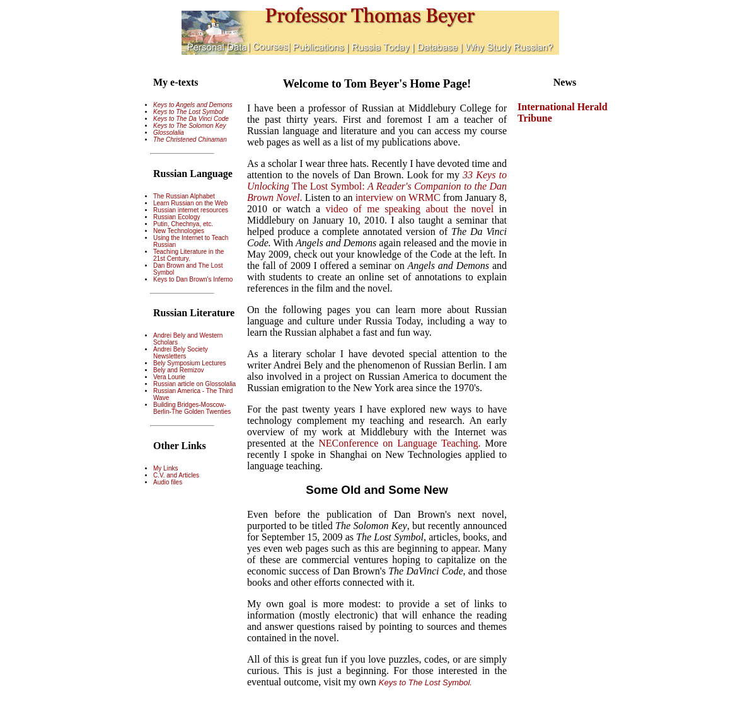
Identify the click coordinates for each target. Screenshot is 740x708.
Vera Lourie (169, 377)
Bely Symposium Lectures (189, 363)
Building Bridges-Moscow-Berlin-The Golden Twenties (192, 408)
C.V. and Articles (176, 475)
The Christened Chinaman (190, 139)
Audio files (167, 482)
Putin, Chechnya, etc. (183, 223)
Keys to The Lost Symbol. (425, 682)
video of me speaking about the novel (412, 208)
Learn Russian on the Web (190, 203)
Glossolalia (168, 132)
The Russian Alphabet (184, 196)
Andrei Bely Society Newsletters (180, 353)
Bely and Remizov (178, 370)
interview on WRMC (399, 197)
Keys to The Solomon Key (189, 125)
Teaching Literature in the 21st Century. (188, 255)
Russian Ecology (176, 217)
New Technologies (178, 230)
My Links (165, 468)
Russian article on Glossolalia (194, 383)
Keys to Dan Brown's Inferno (193, 279)
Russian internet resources (190, 210)
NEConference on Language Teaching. (399, 443)
